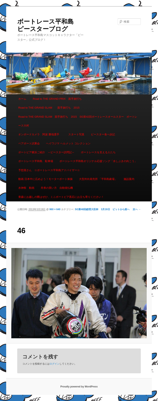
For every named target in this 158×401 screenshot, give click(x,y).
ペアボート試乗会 (29, 143)
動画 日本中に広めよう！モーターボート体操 (45, 179)
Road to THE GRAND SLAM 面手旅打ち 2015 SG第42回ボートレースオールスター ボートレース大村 (77, 121)
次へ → (137, 209)
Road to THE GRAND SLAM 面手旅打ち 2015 (48, 107)
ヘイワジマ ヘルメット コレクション (68, 143)
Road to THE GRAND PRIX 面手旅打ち (57, 98)
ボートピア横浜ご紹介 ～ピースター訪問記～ (46, 152)
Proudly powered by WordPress (79, 386)
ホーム (22, 98)
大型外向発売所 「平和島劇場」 (98, 179)
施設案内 (129, 179)
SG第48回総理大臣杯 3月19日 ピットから (100, 209)
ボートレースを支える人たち (98, 152)
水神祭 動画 (26, 187)
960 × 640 (54, 209)
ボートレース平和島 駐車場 (35, 161)
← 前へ (126, 209)
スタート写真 (76, 134)
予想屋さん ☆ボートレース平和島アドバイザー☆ (49, 170)
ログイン (54, 363)
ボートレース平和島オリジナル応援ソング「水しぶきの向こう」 (98, 161)
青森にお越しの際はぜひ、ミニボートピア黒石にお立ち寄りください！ (61, 196)
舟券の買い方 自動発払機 (57, 187)
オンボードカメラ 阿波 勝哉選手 (40, 134)
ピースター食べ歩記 (103, 134)
